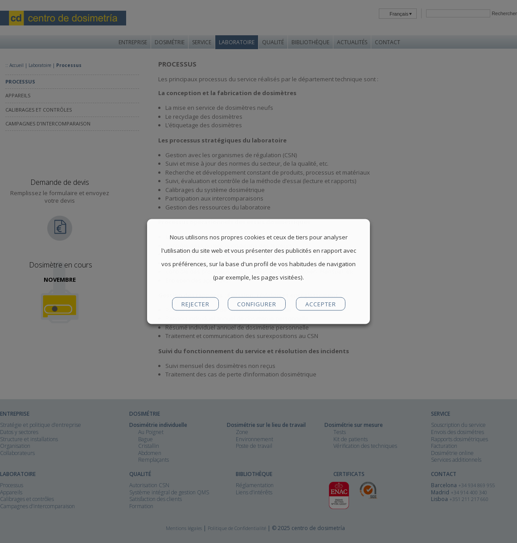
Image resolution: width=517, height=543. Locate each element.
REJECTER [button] (195, 304)
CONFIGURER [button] (256, 304)
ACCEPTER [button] (320, 304)
